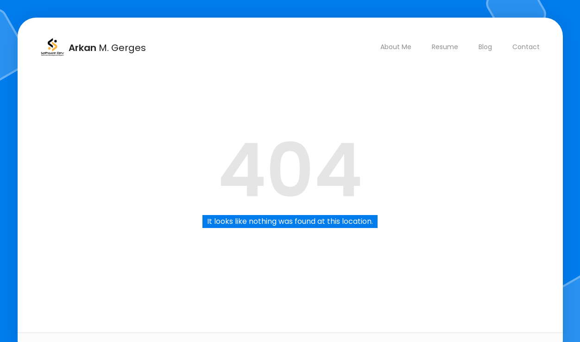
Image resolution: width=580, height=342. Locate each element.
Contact (525, 46)
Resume (444, 46)
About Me (395, 46)
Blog (485, 46)
